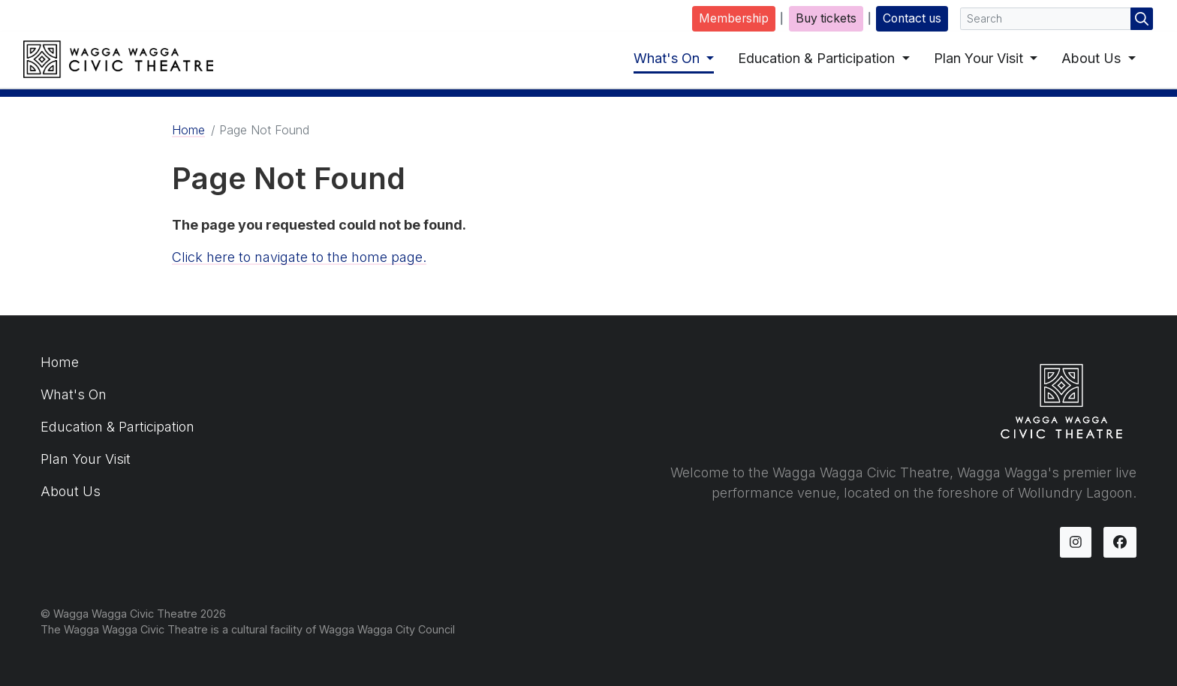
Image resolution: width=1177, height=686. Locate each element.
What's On (668, 58)
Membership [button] (734, 18)
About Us (1092, 58)
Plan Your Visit (980, 58)
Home (188, 129)
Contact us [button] (912, 18)
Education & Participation (818, 58)
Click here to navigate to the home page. (299, 257)
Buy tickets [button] (826, 18)
